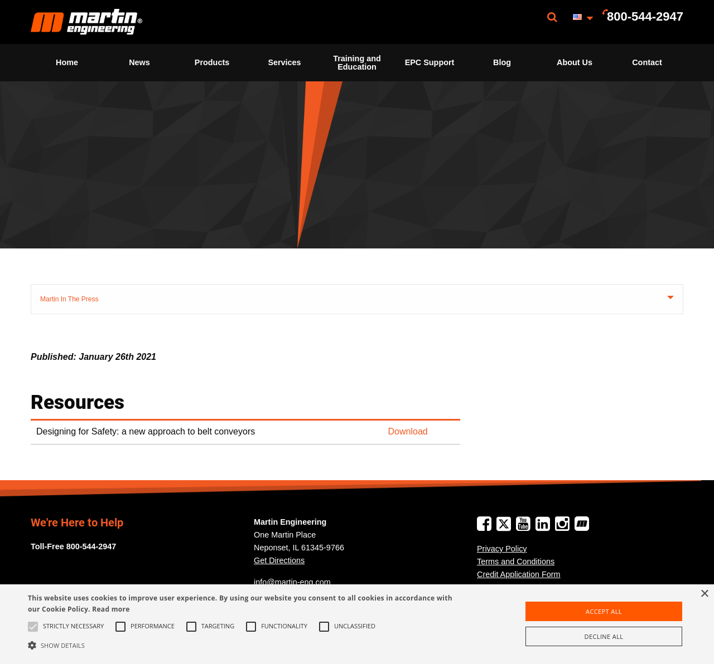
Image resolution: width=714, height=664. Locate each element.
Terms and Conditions (515, 561)
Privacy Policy (502, 548)
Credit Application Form (519, 574)
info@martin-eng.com (292, 582)
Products (212, 62)
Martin (86, 22)
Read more (110, 609)
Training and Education (357, 62)
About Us (574, 62)
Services (284, 62)
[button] (242, 645)
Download (408, 431)
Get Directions (279, 560)
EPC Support (430, 62)
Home (67, 62)
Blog (502, 62)
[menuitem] (86, 22)
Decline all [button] (604, 636)
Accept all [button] (604, 611)
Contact (647, 62)
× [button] (704, 594)
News (139, 62)
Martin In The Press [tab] (69, 299)
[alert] (357, 624)
